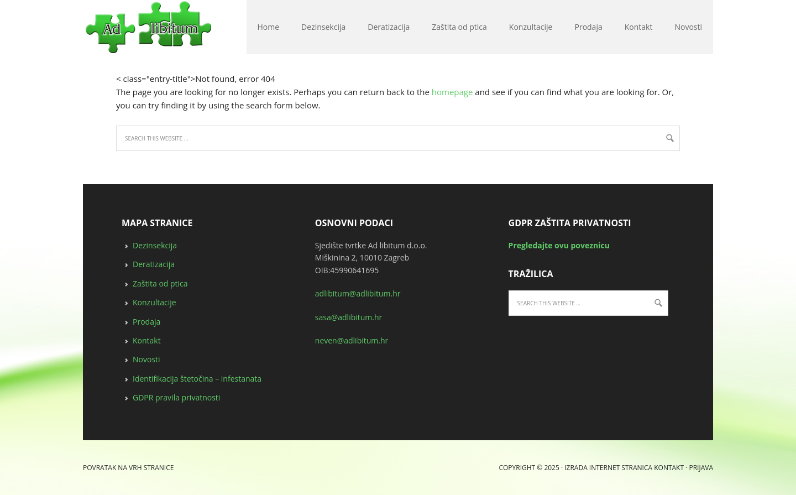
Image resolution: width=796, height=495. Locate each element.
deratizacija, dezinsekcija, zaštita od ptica (88, 27)
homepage (452, 91)
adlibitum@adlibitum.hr (358, 293)
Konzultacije (154, 302)
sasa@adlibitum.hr (349, 317)
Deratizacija (154, 264)
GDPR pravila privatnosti (176, 397)
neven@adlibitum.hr (351, 340)
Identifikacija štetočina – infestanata (197, 378)
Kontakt (147, 340)
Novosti (146, 359)
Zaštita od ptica (160, 283)
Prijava (701, 467)
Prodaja (146, 321)
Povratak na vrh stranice (128, 467)
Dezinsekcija (155, 245)
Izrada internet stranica (608, 467)
